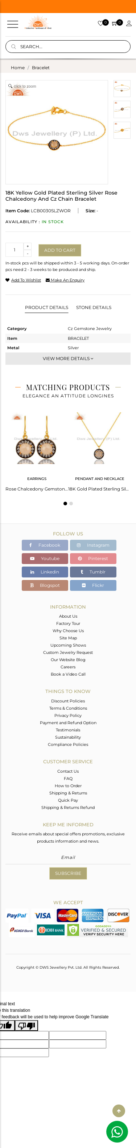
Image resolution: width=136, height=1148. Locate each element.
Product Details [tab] (46, 307)
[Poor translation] (26, 1025)
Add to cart (59, 250)
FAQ (68, 778)
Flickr (93, 585)
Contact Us (68, 771)
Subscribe (68, 873)
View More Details (68, 358)
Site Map (68, 637)
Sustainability (68, 737)
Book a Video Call (68, 674)
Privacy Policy (68, 715)
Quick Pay (68, 800)
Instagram (93, 545)
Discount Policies (68, 701)
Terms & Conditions (68, 708)
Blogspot (45, 585)
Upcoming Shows (68, 645)
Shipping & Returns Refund (68, 807)
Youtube (44, 558)
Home (18, 67)
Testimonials (68, 729)
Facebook (44, 545)
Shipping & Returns (68, 793)
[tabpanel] (36, 449)
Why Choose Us (68, 630)
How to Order (68, 785)
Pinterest (93, 558)
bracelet (41, 67)
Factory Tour (68, 623)
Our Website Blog (68, 659)
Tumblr (93, 572)
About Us (68, 616)
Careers (68, 666)
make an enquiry (65, 280)
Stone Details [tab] (93, 307)
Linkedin (44, 572)
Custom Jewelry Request (68, 652)
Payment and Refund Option (68, 722)
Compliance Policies (68, 744)
